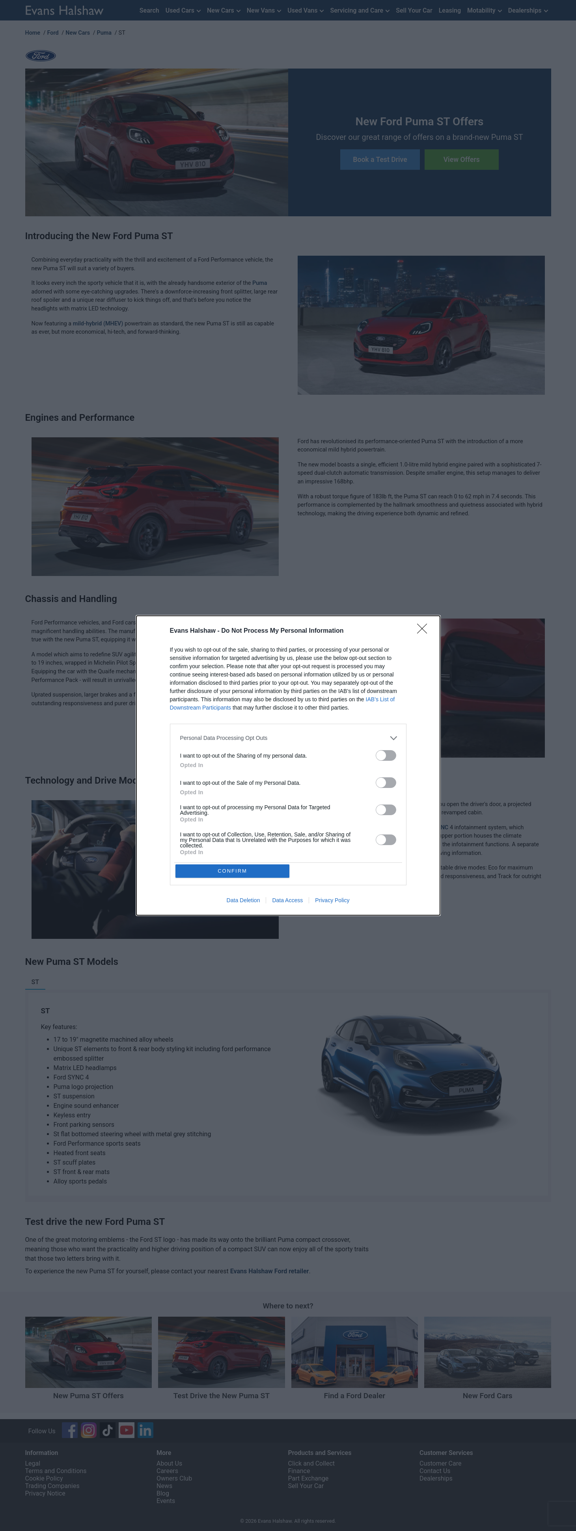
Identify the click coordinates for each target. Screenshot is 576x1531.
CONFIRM (233, 871)
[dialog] (288, 765)
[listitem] (288, 737)
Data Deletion (243, 901)
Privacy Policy (332, 901)
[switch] (386, 754)
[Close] (424, 629)
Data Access (287, 901)
